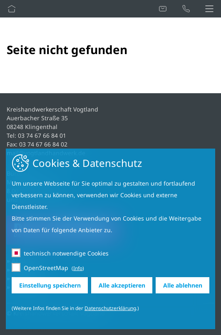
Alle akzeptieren (122, 285)
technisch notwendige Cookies (66, 253)
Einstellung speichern (50, 285)
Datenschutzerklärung (110, 308)
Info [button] (77, 268)
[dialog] (110, 239)
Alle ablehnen (182, 285)
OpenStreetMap (46, 268)
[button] (209, 9)
